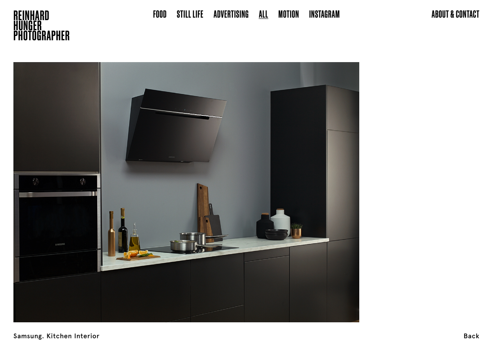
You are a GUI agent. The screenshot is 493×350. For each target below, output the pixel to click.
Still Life (190, 13)
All (263, 13)
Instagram (324, 13)
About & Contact (455, 13)
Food (160, 13)
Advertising (231, 13)
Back (472, 336)
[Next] (443, 181)
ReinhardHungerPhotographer (41, 27)
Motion (288, 13)
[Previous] (49, 181)
